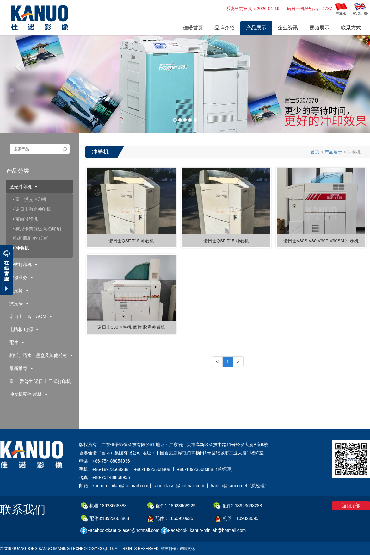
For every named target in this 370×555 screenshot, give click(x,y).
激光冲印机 (23, 186)
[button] (19, 66)
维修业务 (21, 277)
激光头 (18, 303)
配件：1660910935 (170, 518)
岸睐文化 (187, 548)
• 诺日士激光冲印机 (32, 209)
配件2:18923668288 (237, 505)
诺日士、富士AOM (30, 316)
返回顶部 (351, 505)
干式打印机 (23, 264)
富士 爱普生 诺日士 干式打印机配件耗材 (38, 383)
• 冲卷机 (21, 248)
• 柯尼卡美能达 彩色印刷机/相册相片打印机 (37, 233)
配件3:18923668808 (105, 518)
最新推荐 (21, 368)
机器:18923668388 (104, 505)
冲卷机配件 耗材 (28, 394)
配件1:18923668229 (171, 505)
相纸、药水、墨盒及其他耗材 (41, 355)
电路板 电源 (24, 329)
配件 (16, 342)
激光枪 (18, 290)
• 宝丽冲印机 (25, 218)
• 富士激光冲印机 (29, 199)
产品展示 (333, 151)
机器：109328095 (236, 518)
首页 (315, 151)
